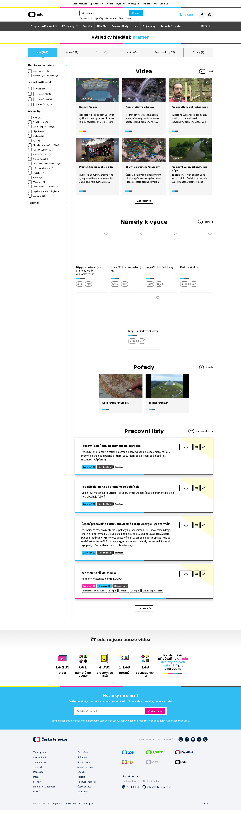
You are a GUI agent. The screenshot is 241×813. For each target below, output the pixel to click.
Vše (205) (42, 54)
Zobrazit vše (144, 203)
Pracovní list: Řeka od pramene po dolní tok (111, 449)
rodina (129, 18)
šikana (121, 18)
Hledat (136, 13)
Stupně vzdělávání (42, 26)
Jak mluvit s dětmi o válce (99, 575)
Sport (110, 3)
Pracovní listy (120, 26)
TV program (134, 3)
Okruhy (87, 26)
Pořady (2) (198, 54)
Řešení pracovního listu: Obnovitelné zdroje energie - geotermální (126, 527)
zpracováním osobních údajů (174, 723)
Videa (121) (72, 54)
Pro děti (146, 3)
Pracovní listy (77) (165, 54)
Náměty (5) (131, 54)
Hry (136, 26)
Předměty (68, 26)
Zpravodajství (97, 3)
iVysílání (120, 3)
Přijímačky (149, 26)
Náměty (102, 26)
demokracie (111, 18)
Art (155, 3)
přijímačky (98, 18)
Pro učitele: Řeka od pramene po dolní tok (110, 490)
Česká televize (80, 3)
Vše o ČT (164, 3)
